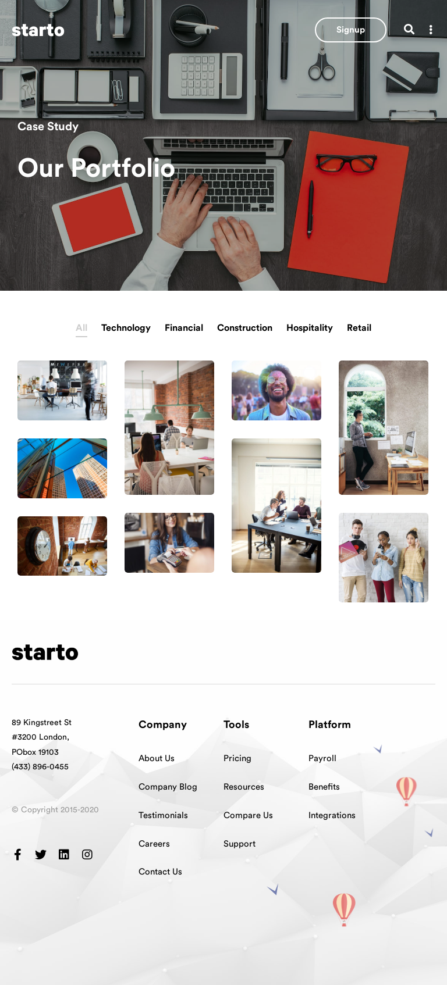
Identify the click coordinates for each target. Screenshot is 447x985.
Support (240, 844)
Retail (359, 328)
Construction (244, 328)
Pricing (237, 758)
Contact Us (160, 872)
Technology (126, 328)
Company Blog (168, 787)
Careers (154, 844)
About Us (157, 758)
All (81, 328)
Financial (184, 328)
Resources (244, 787)
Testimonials (163, 815)
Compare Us (248, 815)
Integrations (332, 815)
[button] (350, 29)
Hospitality (309, 328)
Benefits (324, 787)
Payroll (322, 758)
